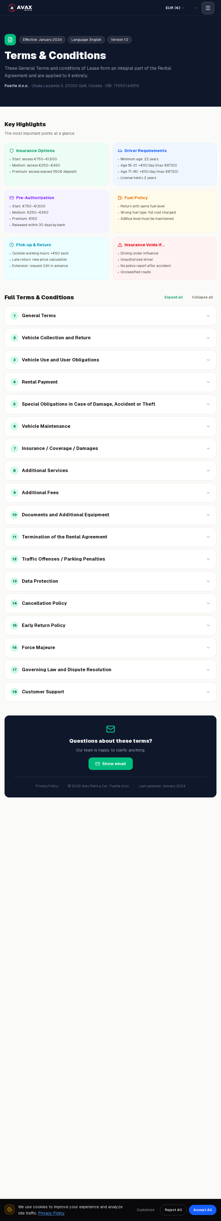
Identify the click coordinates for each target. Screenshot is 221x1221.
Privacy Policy (47, 786)
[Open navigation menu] (208, 8)
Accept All (202, 1210)
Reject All (173, 1210)
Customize (145, 1210)
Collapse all (202, 297)
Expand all (174, 297)
